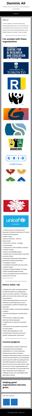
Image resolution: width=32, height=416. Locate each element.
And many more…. (9, 278)
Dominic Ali (16, 3)
